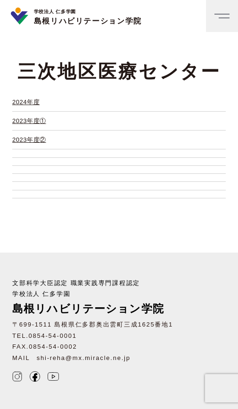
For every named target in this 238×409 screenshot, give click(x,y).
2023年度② (29, 139)
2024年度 (26, 102)
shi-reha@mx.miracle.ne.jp (84, 357)
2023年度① (29, 120)
